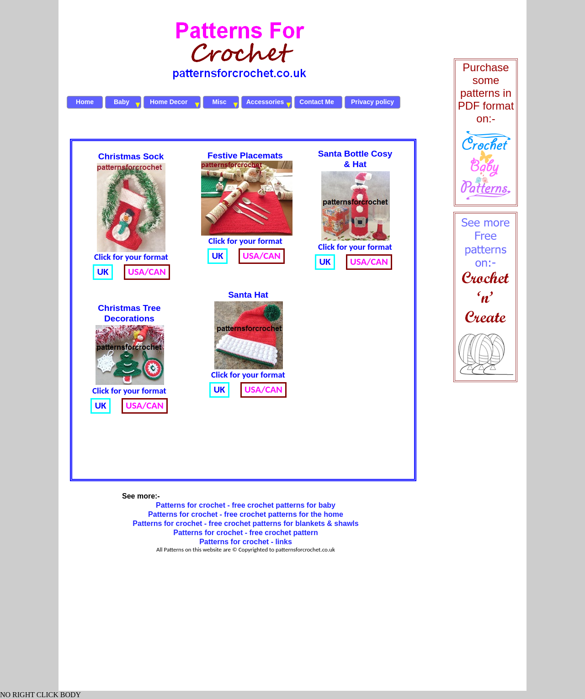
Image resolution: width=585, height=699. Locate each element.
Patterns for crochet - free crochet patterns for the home (245, 514)
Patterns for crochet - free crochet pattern (245, 532)
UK (219, 389)
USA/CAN (263, 389)
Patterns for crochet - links (245, 542)
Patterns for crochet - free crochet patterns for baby (245, 505)
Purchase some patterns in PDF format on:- (486, 93)
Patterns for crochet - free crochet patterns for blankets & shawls (245, 523)
